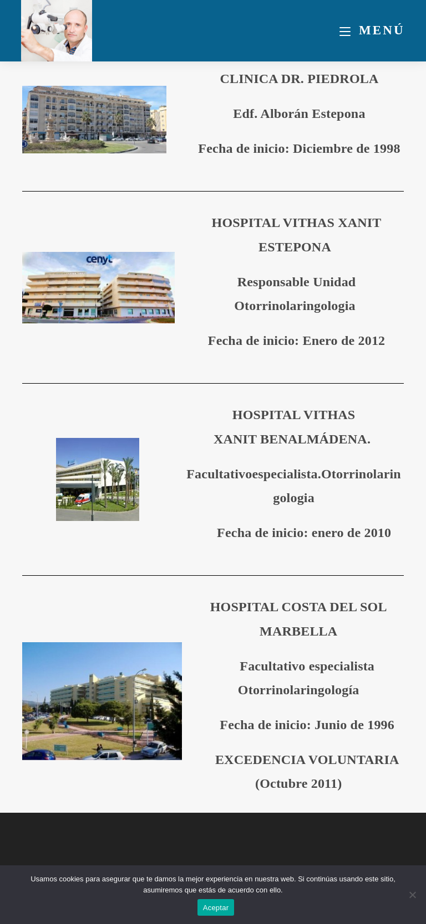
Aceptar (216, 908)
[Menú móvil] (372, 30)
